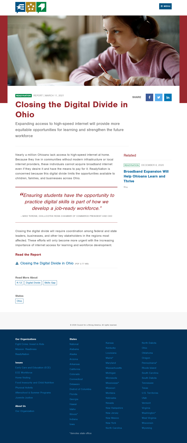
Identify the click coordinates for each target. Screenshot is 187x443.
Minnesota (111, 378)
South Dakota (149, 378)
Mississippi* (112, 383)
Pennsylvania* (149, 363)
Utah (144, 398)
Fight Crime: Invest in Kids (29, 344)
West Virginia (149, 418)
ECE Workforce (23, 372)
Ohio (19, 301)
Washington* (149, 413)
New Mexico (112, 418)
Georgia (74, 399)
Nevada (110, 403)
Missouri (110, 388)
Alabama (74, 349)
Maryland (111, 363)
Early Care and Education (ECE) (33, 367)
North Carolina (114, 428)
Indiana (74, 419)
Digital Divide (33, 282)
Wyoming (147, 428)
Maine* (109, 357)
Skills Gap (50, 282)
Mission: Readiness (26, 349)
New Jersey (112, 413)
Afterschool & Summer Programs (33, 392)
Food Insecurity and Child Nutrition (34, 382)
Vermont (146, 403)
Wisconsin (147, 423)
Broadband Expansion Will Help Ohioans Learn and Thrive (146, 176)
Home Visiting (22, 377)
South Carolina (150, 373)
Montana (110, 393)
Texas (145, 388)
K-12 (19, 282)
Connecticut (76, 379)
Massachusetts (114, 368)
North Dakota (149, 342)
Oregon (146, 357)
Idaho (73, 409)
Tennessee (147, 383)
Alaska (73, 354)
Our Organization (24, 411)
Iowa (72, 424)
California (75, 369)
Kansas (110, 342)
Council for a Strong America (31, 8)
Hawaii (73, 404)
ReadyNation (23, 95)
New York (111, 423)
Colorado (75, 374)
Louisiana (111, 352)
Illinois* (74, 414)
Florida (73, 394)
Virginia (146, 408)
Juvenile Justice (24, 397)
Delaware (75, 384)
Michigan (111, 373)
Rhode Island (149, 368)
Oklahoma (147, 352)
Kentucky (111, 347)
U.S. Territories (150, 393)
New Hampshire (114, 408)
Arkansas (75, 364)
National (74, 344)
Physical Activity (24, 387)
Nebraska (111, 398)
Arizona (74, 359)
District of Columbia (80, 389)
